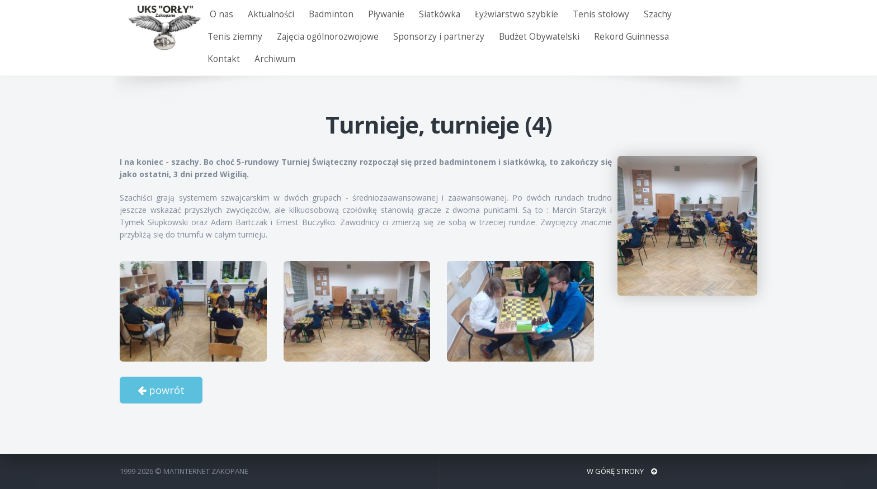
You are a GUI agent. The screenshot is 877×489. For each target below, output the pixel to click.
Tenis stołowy (601, 14)
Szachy (658, 14)
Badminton (331, 14)
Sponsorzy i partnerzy (438, 36)
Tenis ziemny (235, 36)
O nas (221, 14)
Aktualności (271, 14)
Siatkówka (439, 14)
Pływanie (386, 14)
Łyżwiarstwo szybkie (516, 14)
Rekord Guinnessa (631, 36)
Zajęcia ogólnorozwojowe (328, 36)
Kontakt (224, 59)
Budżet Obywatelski (539, 36)
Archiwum (274, 59)
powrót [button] (161, 390)
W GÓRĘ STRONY (622, 471)
